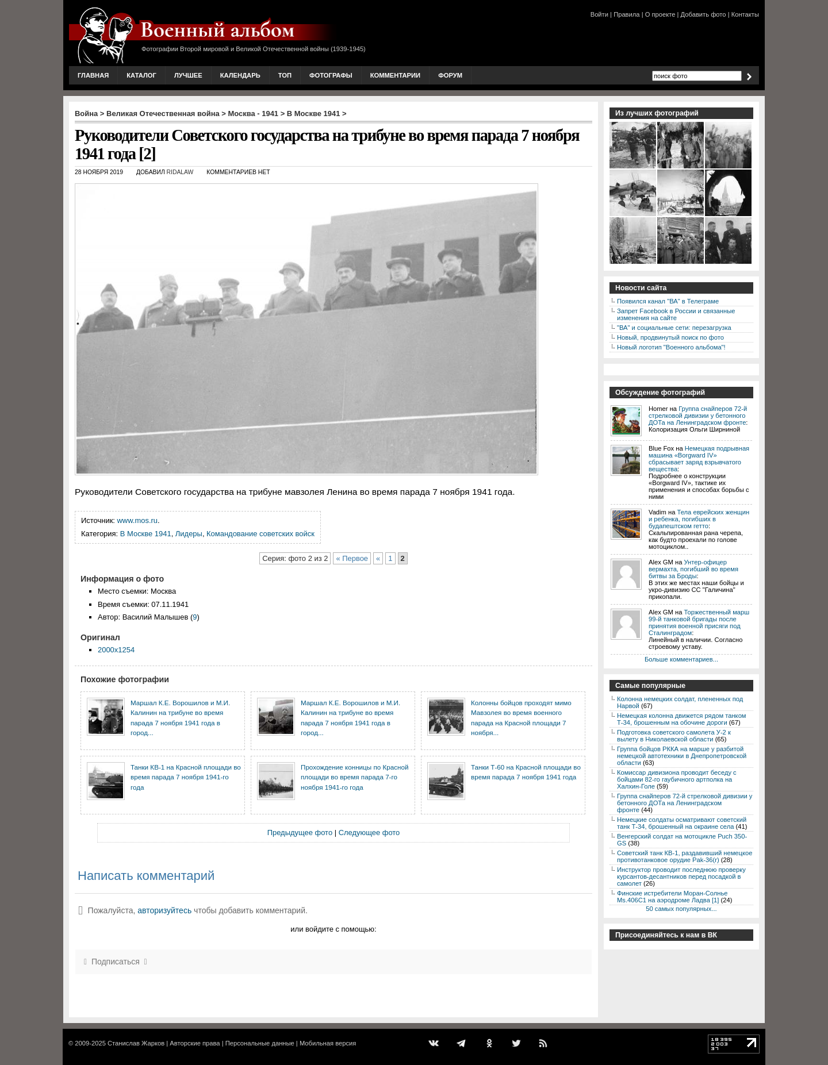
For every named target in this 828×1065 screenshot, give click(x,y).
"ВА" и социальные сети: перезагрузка (674, 327)
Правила (626, 14)
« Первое (352, 558)
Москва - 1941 (253, 113)
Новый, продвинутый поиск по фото (670, 337)
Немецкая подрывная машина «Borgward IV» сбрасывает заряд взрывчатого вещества (699, 458)
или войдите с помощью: (333, 929)
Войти (599, 14)
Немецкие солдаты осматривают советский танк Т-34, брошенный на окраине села (681, 823)
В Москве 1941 (313, 113)
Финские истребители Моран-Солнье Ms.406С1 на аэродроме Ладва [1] (672, 896)
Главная (93, 75)
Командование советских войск (260, 533)
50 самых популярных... (681, 908)
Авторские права (195, 1043)
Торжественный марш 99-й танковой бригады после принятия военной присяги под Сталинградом (699, 622)
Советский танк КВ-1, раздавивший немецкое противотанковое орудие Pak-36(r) (684, 856)
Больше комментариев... (681, 659)
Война (86, 113)
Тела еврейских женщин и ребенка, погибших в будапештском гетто (699, 519)
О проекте (660, 14)
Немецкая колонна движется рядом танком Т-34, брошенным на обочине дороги (681, 719)
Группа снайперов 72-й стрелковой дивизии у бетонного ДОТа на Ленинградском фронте (698, 415)
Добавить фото (703, 14)
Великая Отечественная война (163, 113)
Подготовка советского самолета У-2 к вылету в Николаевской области (674, 736)
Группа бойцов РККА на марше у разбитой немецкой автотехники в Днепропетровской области (681, 755)
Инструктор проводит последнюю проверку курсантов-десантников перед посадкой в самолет (681, 876)
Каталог (141, 75)
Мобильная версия (328, 1043)
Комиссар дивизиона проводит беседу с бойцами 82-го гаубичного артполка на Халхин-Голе (677, 779)
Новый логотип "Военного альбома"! (671, 347)
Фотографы (330, 75)
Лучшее (188, 75)
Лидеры (188, 533)
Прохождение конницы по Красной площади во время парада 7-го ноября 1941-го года (354, 777)
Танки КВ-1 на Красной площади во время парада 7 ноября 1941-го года (186, 777)
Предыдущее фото (299, 832)
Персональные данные (259, 1043)
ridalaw (180, 172)
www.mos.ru (137, 520)
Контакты (745, 14)
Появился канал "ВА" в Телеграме (668, 301)
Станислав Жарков (136, 1043)
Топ (285, 75)
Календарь (240, 75)
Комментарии (395, 75)
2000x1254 (116, 649)
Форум (450, 75)
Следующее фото (369, 832)
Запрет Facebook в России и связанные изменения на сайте (676, 314)
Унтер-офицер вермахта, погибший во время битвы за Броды (693, 569)
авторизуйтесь (164, 910)
